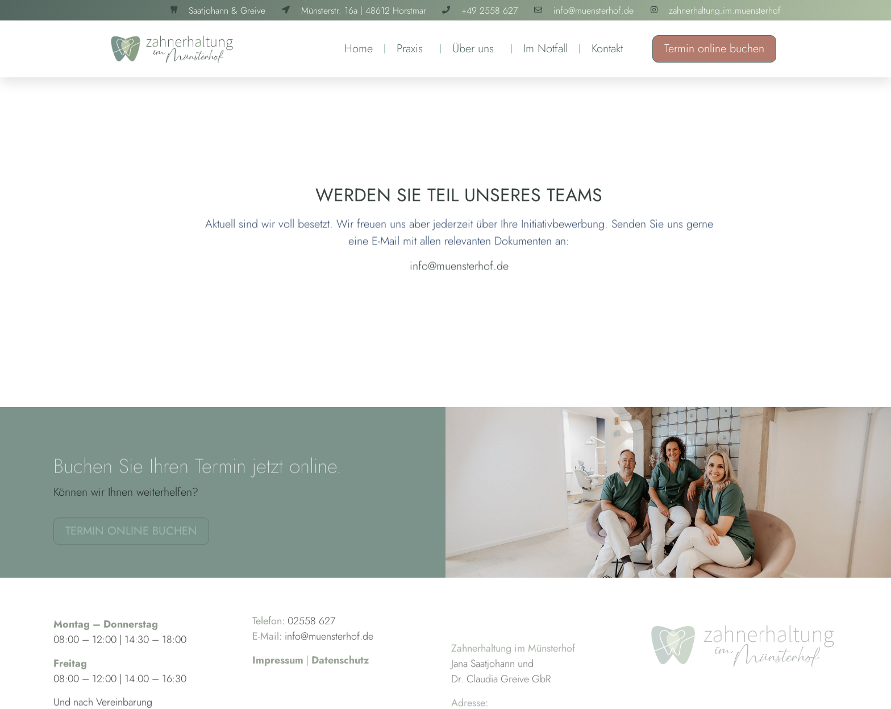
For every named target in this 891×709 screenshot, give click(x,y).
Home (358, 48)
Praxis (412, 48)
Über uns (475, 48)
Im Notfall (545, 48)
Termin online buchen (714, 48)
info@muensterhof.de (459, 272)
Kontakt (607, 48)
